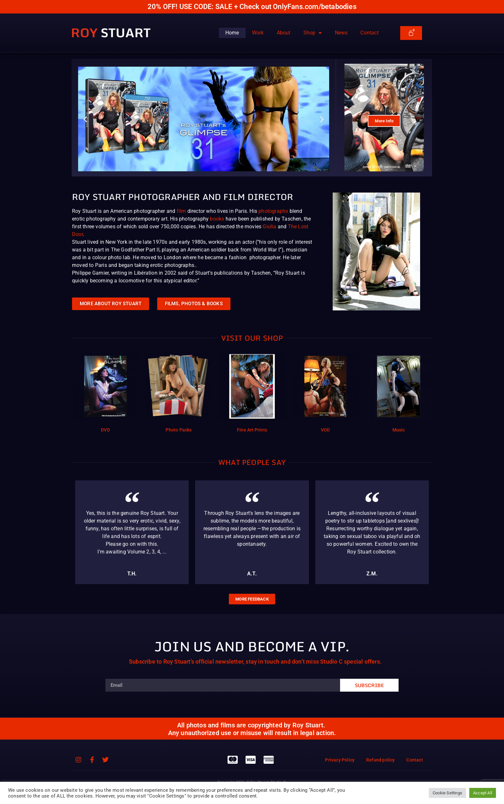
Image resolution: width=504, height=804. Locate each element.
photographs (273, 211)
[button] (85, 119)
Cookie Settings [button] (447, 792)
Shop (312, 33)
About (284, 33)
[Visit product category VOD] (325, 394)
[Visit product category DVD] (105, 394)
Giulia (269, 226)
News (341, 33)
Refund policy (378, 759)
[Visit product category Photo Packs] (178, 394)
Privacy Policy (336, 759)
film (181, 211)
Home (232, 33)
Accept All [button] (482, 792)
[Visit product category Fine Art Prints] (252, 394)
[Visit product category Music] (398, 394)
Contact (369, 33)
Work (258, 33)
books (217, 219)
